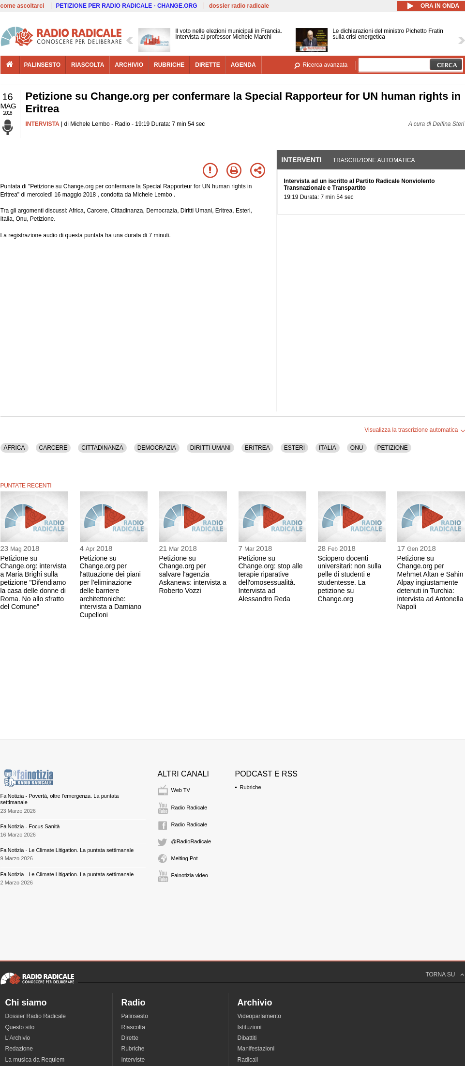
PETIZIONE (392, 447)
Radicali (248, 1059)
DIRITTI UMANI (210, 447)
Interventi (302, 160)
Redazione (19, 1048)
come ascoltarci (22, 5)
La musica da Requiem (35, 1059)
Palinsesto (134, 1016)
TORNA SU (440, 974)
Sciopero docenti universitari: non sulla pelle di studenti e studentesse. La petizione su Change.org (350, 578)
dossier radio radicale (239, 5)
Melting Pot (184, 858)
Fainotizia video (189, 875)
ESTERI (294, 447)
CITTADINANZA (102, 447)
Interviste (133, 1059)
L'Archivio (17, 1038)
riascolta (87, 64)
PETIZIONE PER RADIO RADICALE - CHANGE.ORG (126, 5)
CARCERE (53, 447)
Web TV (180, 790)
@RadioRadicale (191, 841)
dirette (207, 64)
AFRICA (14, 447)
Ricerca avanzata (325, 64)
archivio (129, 64)
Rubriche (250, 787)
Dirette (129, 1038)
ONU (356, 447)
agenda (243, 64)
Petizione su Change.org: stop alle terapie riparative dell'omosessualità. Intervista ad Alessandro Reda (271, 578)
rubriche (169, 64)
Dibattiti (247, 1038)
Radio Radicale (189, 807)
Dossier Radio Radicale (35, 1016)
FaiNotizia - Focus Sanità (30, 826)
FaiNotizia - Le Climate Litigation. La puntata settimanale (67, 850)
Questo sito (20, 1027)
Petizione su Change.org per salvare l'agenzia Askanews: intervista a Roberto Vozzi (192, 574)
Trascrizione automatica (374, 160)
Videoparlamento (260, 1016)
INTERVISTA (43, 124)
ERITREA (257, 447)
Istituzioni (250, 1027)
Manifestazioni (256, 1048)
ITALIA (327, 447)
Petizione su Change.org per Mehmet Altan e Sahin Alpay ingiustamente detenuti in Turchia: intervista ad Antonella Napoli (430, 582)
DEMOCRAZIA (156, 447)
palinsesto (42, 64)
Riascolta (133, 1027)
